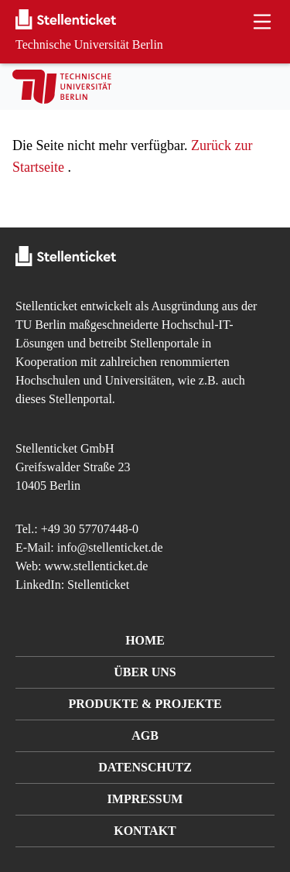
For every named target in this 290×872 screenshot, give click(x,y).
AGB (145, 735)
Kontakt (145, 830)
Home (145, 640)
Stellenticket (46, 306)
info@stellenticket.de (110, 547)
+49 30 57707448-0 (89, 528)
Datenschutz (145, 767)
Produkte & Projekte (144, 703)
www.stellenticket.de (96, 566)
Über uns (145, 672)
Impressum (145, 798)
